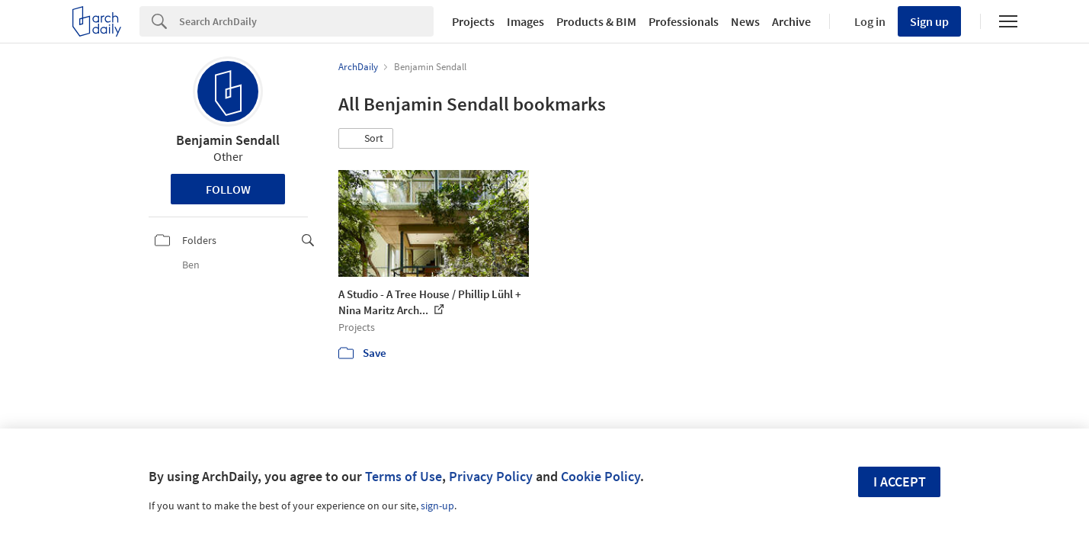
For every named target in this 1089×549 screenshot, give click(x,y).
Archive (791, 21)
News (745, 21)
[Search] (306, 21)
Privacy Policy (491, 476)
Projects (473, 21)
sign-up (437, 505)
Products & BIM (596, 21)
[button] (365, 138)
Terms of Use (403, 476)
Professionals (684, 21)
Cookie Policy (600, 476)
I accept (899, 481)
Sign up (929, 21)
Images (525, 21)
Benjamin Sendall (228, 140)
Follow (228, 189)
